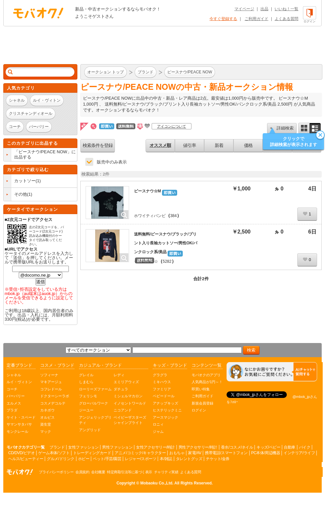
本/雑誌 (166, 458)
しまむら (86, 382)
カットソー (25, 180)
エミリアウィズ (126, 382)
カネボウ (47, 410)
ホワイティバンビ (150, 215)
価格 (248, 145)
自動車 (289, 447)
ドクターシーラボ (54, 396)
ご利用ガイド (256, 18)
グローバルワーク (93, 403)
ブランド (57, 447)
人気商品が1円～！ (207, 382)
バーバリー (16, 396)
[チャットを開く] (272, 372)
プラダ (12, 410)
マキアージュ (51, 382)
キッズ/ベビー (268, 447)
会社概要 (98, 472)
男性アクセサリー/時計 (197, 447)
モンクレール (17, 431)
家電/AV (194, 453)
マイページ (244, 9)
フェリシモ (88, 396)
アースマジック (165, 417)
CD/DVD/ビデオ (21, 453)
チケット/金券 (218, 458)
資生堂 (45, 424)
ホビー (84, 458)
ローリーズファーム (95, 389)
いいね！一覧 (286, 9)
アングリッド (90, 430)
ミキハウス (162, 382)
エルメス (14, 403)
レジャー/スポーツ (140, 458)
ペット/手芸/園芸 (107, 458)
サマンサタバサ (19, 424)
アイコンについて (171, 126)
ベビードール (164, 396)
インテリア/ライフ (299, 453)
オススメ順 (160, 145)
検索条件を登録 (98, 145)
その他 (20, 194)
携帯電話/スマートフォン (226, 453)
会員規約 (82, 472)
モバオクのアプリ (206, 375)
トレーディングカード (92, 453)
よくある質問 (286, 18)
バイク (305, 447)
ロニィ (158, 424)
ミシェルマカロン (128, 396)
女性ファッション (83, 447)
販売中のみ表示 (112, 162)
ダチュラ (121, 389)
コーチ (12, 389)
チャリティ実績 (166, 472)
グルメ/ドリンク (60, 458)
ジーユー (86, 410)
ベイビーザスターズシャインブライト (130, 420)
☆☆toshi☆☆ (146, 261)
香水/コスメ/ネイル (237, 447)
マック (45, 431)
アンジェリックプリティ (95, 420)
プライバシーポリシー (56, 472)
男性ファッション (117, 447)
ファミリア (162, 389)
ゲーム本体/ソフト (53, 453)
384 (173, 215)
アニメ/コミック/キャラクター (140, 453)
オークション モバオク (38, 13)
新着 (219, 145)
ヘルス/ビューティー (25, 458)
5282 (167, 261)
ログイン (199, 410)
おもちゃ (176, 453)
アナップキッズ (165, 403)
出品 (264, 9)
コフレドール (51, 389)
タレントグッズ (189, 458)
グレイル (86, 375)
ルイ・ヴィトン (19, 382)
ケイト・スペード (21, 417)
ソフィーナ (49, 375)
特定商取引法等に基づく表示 (129, 472)
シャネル (14, 375)
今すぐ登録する (223, 18)
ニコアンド (123, 410)
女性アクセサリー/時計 (155, 447)
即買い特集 (201, 389)
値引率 (189, 145)
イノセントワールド (130, 403)
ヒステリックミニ (167, 410)
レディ (119, 375)
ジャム (158, 431)
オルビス (47, 417)
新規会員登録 (202, 403)
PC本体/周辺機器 (265, 453)
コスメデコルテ (53, 403)
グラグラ (160, 375)
